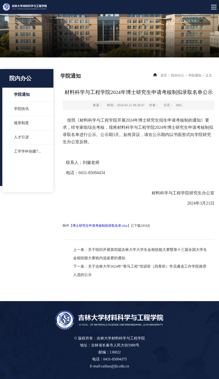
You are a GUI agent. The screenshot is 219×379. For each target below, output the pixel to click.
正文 (209, 75)
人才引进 (21, 137)
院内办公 (177, 75)
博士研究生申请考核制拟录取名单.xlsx (99, 225)
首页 (163, 75)
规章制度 (21, 123)
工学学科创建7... (27, 151)
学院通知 (22, 94)
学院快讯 (21, 109)
